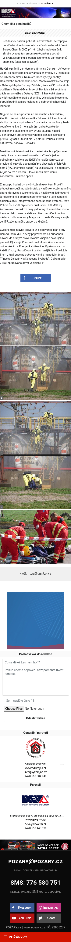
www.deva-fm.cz (36, 820)
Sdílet (37, 278)
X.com (51, 918)
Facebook (24, 907)
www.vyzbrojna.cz (36, 768)
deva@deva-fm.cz (35, 824)
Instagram (50, 907)
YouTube (25, 918)
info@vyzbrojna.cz (35, 772)
